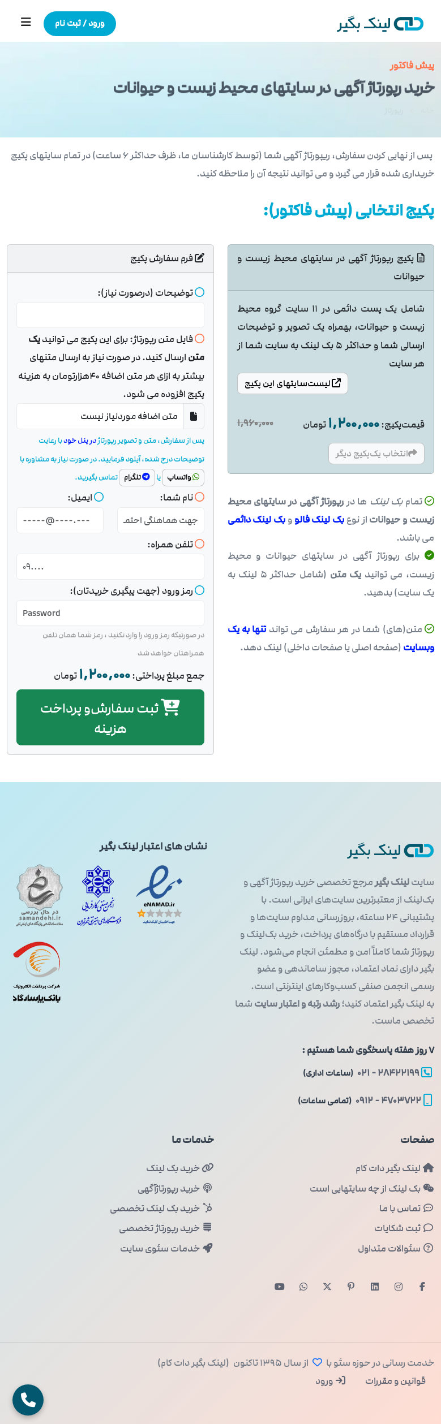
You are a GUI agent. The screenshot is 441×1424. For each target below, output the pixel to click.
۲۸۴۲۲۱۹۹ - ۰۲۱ (367, 1073)
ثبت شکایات (404, 1228)
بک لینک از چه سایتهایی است (372, 1189)
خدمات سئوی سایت (166, 1248)
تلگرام (137, 477)
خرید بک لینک (179, 1168)
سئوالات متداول (396, 1248)
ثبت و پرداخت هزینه (110, 718)
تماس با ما (406, 1208)
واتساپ (183, 477)
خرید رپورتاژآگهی (175, 1189)
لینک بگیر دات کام (395, 1168)
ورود (330, 1381)
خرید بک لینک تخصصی (161, 1208)
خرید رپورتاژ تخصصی (166, 1228)
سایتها (293, 383)
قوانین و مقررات (394, 1381)
